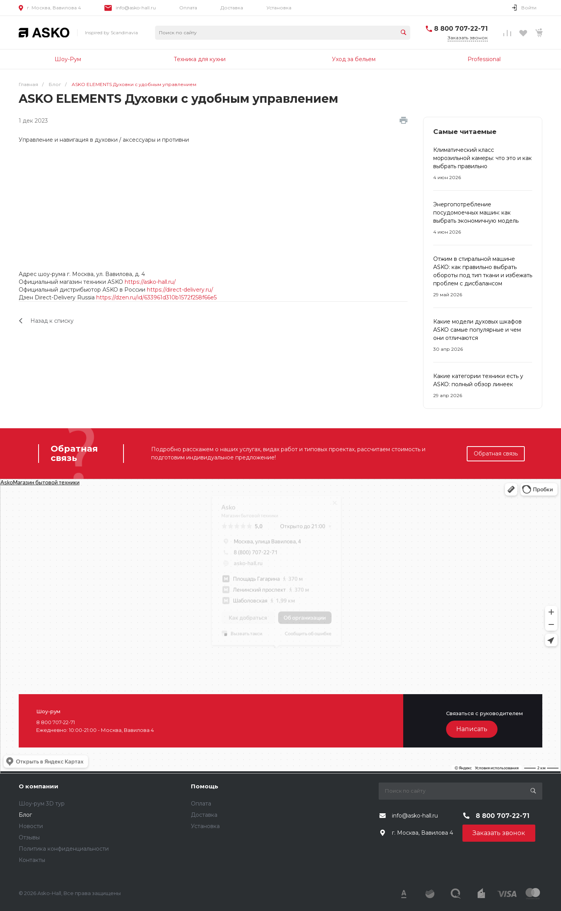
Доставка (232, 8)
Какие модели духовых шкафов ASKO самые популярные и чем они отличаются (477, 329)
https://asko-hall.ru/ (150, 281)
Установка (278, 8)
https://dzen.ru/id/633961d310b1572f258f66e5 (156, 297)
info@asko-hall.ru (136, 8)
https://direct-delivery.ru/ (180, 289)
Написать (471, 729)
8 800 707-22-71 (461, 28)
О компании (38, 786)
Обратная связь (496, 453)
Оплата (188, 8)
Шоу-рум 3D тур (42, 803)
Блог (25, 814)
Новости (31, 826)
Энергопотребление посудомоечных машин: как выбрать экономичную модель (476, 212)
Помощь (204, 786)
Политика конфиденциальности (64, 848)
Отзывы (29, 837)
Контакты (32, 860)
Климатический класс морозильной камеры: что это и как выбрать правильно (482, 158)
